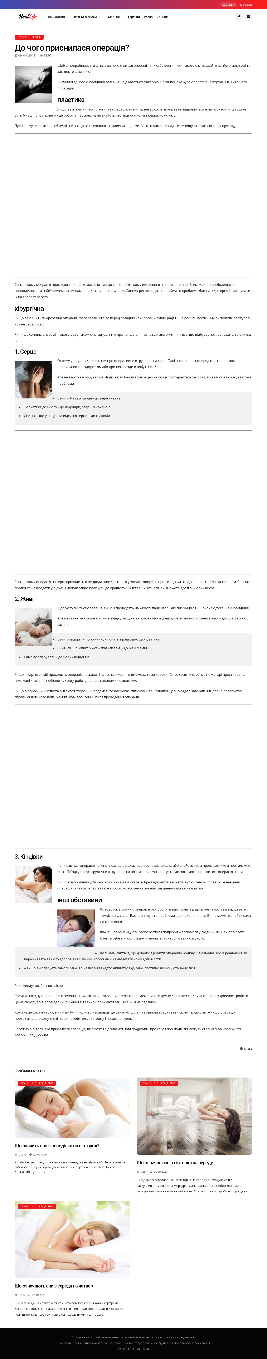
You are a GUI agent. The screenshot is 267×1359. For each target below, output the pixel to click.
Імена (148, 17)
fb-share (246, 1048)
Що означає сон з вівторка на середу (175, 1162)
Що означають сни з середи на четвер (54, 1286)
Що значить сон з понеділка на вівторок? (57, 1145)
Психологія (56, 17)
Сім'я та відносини (86, 17)
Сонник (162, 17)
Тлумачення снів (29, 37)
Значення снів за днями (37, 1083)
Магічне (114, 17)
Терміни (133, 17)
